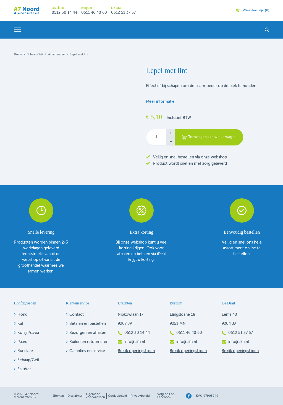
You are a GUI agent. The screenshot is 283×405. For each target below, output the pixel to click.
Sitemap (58, 396)
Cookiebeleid (117, 396)
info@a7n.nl (134, 342)
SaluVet (24, 369)
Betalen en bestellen (87, 324)
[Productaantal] (156, 137)
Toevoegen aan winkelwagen (212, 137)
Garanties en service (87, 351)
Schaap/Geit (28, 360)
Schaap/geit (35, 54)
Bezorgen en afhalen (87, 333)
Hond (22, 315)
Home (18, 54)
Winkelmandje (256, 10)
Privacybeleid (140, 396)
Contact (76, 315)
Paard (22, 342)
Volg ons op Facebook (166, 396)
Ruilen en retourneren (88, 342)
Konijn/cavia (28, 333)
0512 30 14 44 (64, 13)
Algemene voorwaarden (95, 396)
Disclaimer (74, 396)
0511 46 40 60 (94, 13)
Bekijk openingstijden (136, 351)
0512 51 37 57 (123, 13)
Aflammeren (56, 54)
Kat (20, 324)
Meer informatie (160, 102)
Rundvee (25, 351)
